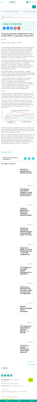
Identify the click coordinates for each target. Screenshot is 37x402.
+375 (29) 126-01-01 (12, 386)
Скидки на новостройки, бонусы (12, 11)
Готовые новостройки (30, 11)
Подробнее (30, 185)
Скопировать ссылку (15, 42)
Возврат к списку (7, 152)
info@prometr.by (5, 389)
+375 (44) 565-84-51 (10, 380)
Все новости (32, 364)
